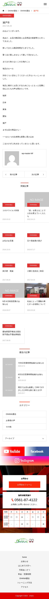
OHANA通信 (7, 16)
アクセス (24, 587)
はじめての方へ (24, 566)
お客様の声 (10, 420)
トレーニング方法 (24, 583)
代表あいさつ (24, 570)
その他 (8, 427)
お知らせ (24, 561)
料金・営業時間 (24, 574)
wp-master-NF (27, 153)
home (24, 557)
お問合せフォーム (24, 485)
